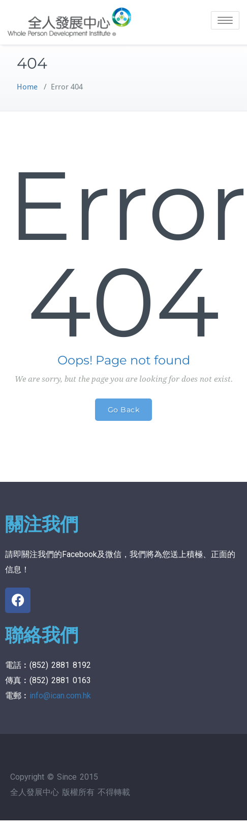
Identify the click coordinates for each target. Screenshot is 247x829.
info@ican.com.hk (60, 695)
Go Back (124, 409)
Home (27, 86)
